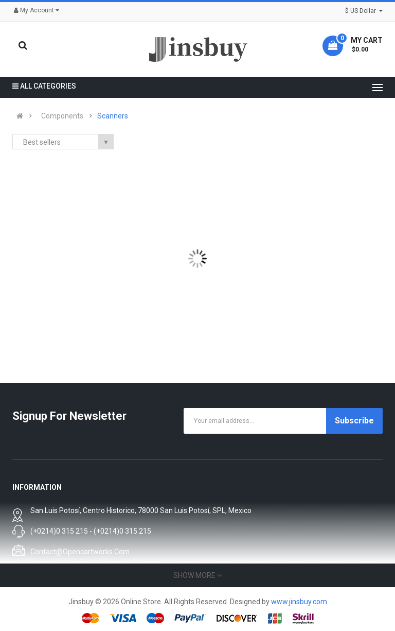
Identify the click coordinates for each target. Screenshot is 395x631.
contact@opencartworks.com (80, 552)
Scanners (112, 116)
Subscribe (354, 420)
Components (62, 116)
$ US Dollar (364, 10)
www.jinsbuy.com (299, 602)
